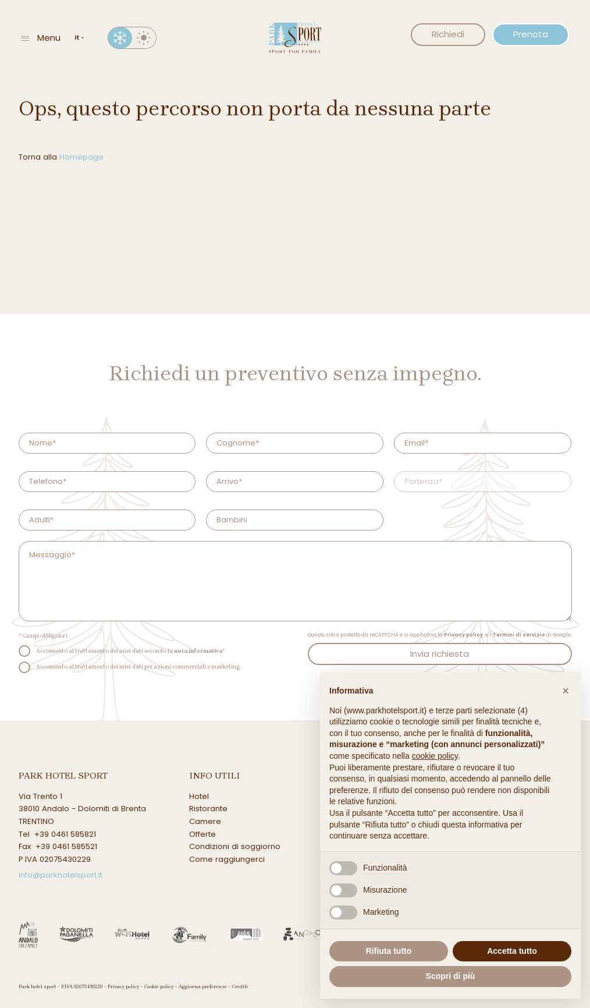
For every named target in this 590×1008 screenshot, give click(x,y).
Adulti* (41, 519)
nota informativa (198, 651)
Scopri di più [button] (450, 976)
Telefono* (47, 481)
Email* (416, 442)
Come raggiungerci (227, 859)
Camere (205, 821)
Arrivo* (229, 481)
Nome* (42, 442)
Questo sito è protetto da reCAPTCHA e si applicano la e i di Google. (440, 635)
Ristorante (208, 808)
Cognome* (237, 442)
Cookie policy (158, 986)
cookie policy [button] (435, 756)
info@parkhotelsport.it (60, 874)
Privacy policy (463, 634)
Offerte (202, 834)
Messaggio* (52, 554)
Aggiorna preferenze (203, 986)
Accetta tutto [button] (512, 951)
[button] (565, 690)
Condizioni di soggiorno (234, 846)
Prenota (530, 34)
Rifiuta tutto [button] (389, 951)
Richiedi (448, 34)
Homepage (81, 156)
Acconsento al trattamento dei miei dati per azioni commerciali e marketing (138, 666)
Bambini (231, 519)
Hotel (199, 796)
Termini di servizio (518, 634)
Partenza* (423, 481)
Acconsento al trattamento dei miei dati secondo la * (130, 651)
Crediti (240, 986)
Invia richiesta (439, 654)
